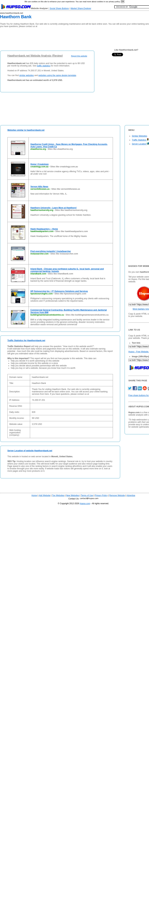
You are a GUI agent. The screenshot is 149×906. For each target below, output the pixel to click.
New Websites (72, 495)
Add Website (44, 495)
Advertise (131, 495)
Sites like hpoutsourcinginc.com (70, 293)
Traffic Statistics (140, 140)
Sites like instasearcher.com (64, 254)
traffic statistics (43, 66)
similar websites (26, 75)
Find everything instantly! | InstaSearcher (50, 251)
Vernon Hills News (39, 186)
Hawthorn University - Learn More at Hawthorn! (53, 208)
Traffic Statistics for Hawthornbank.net (26, 340)
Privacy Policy (101, 495)
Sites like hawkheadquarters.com (71, 231)
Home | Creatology (39, 164)
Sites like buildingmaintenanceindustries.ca (87, 315)
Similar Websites (139, 136)
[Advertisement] (62, 38)
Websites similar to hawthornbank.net (26, 130)
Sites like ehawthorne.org (60, 149)
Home (34, 495)
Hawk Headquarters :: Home (44, 229)
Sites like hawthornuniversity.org (71, 210)
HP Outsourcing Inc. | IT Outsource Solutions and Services (59, 291)
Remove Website (117, 495)
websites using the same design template (57, 75)
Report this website (79, 56)
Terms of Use (87, 495)
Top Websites (58, 495)
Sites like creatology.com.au (64, 166)
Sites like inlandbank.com (60, 274)
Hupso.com (85, 503)
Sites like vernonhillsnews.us (65, 189)
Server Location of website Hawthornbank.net (29, 450)
